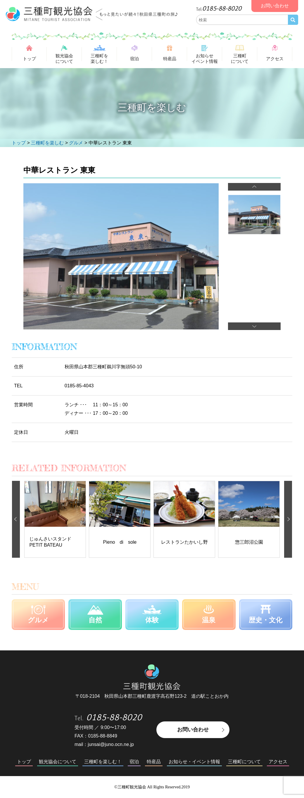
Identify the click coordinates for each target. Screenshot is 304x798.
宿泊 (134, 58)
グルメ (38, 620)
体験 (152, 620)
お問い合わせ (193, 730)
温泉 (208, 620)
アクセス (275, 58)
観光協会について (64, 58)
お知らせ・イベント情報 (194, 761)
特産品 (169, 58)
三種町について (239, 58)
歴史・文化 (265, 620)
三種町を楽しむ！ (99, 58)
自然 (95, 620)
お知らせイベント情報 (204, 58)
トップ (29, 58)
